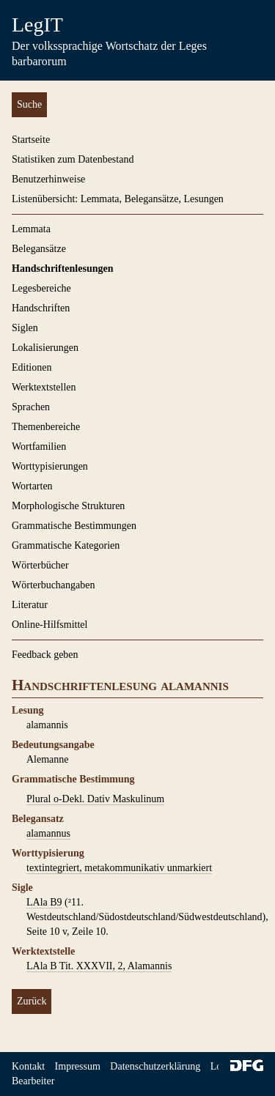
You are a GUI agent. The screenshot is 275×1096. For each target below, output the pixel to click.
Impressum (77, 1066)
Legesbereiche (41, 288)
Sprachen (31, 406)
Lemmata (31, 228)
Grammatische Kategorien (66, 545)
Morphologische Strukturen (68, 505)
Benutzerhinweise (48, 179)
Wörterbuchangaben (53, 585)
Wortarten (32, 486)
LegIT (37, 24)
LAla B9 (44, 902)
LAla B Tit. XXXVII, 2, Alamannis (99, 965)
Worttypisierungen (50, 466)
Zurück (31, 1001)
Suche (29, 104)
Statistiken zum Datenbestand (72, 159)
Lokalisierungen (45, 347)
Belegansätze (39, 248)
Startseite (31, 139)
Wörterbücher (40, 565)
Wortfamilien (39, 446)
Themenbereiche (46, 426)
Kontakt (28, 1066)
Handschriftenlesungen (62, 268)
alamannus (48, 833)
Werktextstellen (44, 387)
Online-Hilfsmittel (49, 624)
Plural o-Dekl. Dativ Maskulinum (95, 798)
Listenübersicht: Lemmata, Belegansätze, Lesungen (118, 198)
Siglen (25, 327)
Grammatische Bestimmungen (74, 525)
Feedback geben (45, 654)
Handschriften (41, 308)
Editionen (31, 367)
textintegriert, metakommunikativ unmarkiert (119, 867)
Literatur (30, 604)
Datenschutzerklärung (155, 1066)
